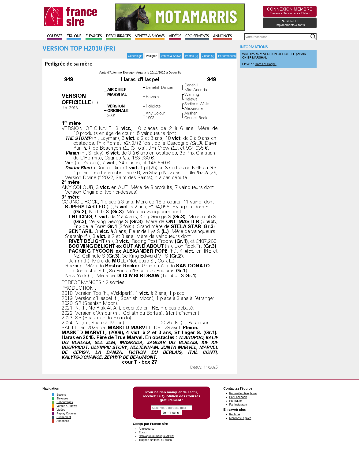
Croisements (197, 36)
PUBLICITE (289, 23)
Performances (227, 56)
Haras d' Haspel (266, 64)
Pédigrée (151, 56)
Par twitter (235, 400)
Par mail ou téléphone (243, 393)
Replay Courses (66, 413)
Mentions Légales (240, 418)
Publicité (234, 414)
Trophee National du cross (155, 440)
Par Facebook (238, 397)
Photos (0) (191, 56)
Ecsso (142, 432)
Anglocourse (146, 428)
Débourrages (118, 36)
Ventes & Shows (150, 36)
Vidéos (175, 36)
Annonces (222, 36)
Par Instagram (238, 404)
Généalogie (135, 56)
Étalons (74, 36)
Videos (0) (208, 56)
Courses (54, 36)
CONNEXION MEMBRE (289, 11)
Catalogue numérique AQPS (156, 436)
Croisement (63, 417)
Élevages (94, 36)
